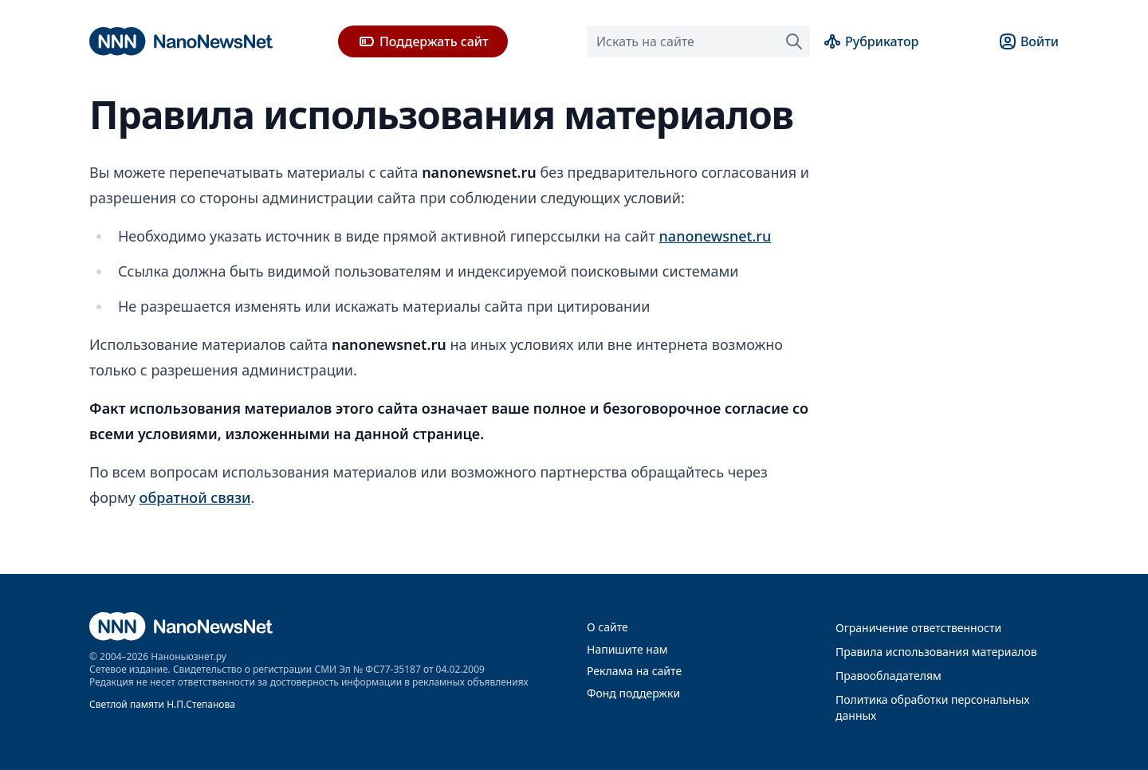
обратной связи (195, 497)
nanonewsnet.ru (715, 236)
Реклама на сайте (634, 670)
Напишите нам (627, 649)
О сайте (607, 626)
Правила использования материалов (936, 651)
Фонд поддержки (633, 693)
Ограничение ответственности (918, 627)
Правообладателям (888, 675)
